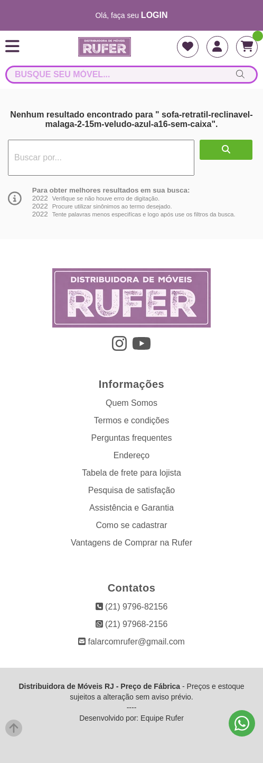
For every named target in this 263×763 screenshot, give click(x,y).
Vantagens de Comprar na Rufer (131, 542)
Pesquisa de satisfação (131, 490)
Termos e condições (131, 420)
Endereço (132, 455)
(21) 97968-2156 (132, 624)
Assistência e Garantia (131, 507)
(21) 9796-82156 (132, 606)
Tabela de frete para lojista (131, 472)
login (154, 15)
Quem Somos (131, 402)
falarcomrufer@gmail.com (131, 641)
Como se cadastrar (131, 525)
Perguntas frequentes (131, 437)
